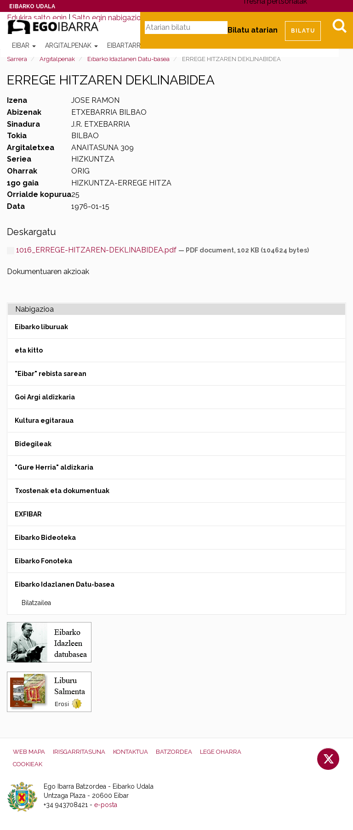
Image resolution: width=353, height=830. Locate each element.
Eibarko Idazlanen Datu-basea (128, 59)
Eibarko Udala (32, 6)
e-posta (105, 804)
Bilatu (339, 25)
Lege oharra (220, 751)
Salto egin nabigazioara (112, 17)
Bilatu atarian (253, 30)
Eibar (24, 45)
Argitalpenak (71, 45)
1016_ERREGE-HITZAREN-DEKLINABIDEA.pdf (92, 250)
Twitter (328, 759)
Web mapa (29, 751)
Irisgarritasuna (79, 751)
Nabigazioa (34, 309)
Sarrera (17, 59)
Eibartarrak (131, 45)
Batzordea (174, 751)
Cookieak (27, 764)
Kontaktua (130, 751)
